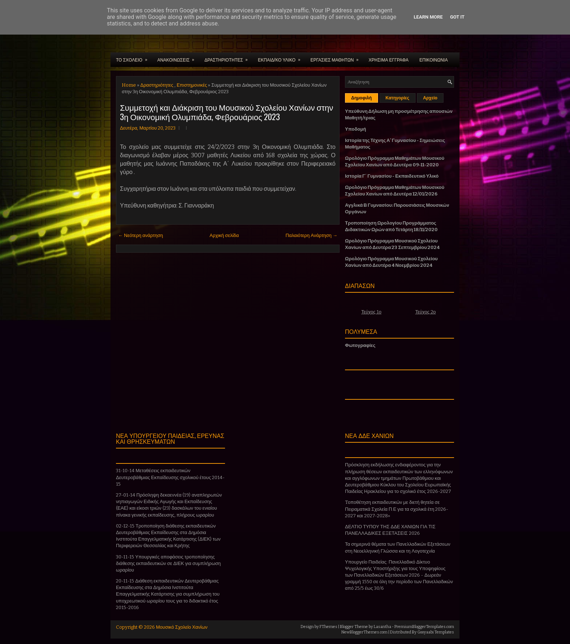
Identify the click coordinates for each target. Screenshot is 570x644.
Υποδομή (355, 129)
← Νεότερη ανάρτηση (140, 235)
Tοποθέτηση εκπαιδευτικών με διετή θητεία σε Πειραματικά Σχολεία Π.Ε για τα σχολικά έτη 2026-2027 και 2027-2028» (396, 508)
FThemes (328, 626)
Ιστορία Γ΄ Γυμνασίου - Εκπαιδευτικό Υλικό (391, 176)
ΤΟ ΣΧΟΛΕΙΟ (134, 57)
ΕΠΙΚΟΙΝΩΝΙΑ (434, 59)
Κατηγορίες (397, 97)
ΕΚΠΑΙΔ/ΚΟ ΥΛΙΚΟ (281, 57)
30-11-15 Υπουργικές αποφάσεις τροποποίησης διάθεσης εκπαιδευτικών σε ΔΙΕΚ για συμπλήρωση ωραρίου (168, 563)
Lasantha (382, 626)
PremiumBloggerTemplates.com (424, 626)
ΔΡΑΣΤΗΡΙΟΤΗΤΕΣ (228, 57)
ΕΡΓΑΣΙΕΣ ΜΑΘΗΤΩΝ (336, 57)
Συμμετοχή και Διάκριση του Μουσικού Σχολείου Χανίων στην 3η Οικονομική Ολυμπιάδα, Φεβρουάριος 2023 (226, 111)
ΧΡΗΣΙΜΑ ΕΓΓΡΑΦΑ (389, 59)
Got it (457, 17)
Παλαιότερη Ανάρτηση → (312, 235)
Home (129, 85)
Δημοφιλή (361, 97)
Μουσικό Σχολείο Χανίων (182, 627)
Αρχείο (430, 97)
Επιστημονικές (192, 85)
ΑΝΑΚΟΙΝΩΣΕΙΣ (178, 57)
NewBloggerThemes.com (364, 632)
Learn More (428, 17)
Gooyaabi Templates (435, 632)
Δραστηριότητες (156, 85)
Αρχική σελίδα (224, 235)
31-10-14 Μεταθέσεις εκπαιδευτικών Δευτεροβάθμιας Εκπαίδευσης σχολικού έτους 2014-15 (170, 477)
